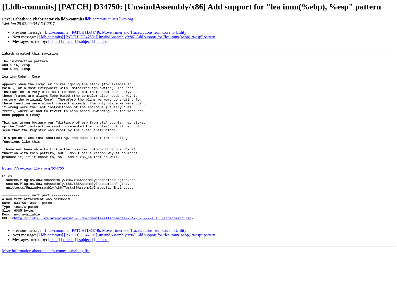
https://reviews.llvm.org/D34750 (33, 192)
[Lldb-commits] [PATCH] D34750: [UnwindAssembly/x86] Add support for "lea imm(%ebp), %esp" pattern (126, 37)
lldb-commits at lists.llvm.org (109, 19)
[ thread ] (68, 41)
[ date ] (54, 41)
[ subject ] (85, 41)
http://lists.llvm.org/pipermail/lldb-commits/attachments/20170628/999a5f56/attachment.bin (102, 251)
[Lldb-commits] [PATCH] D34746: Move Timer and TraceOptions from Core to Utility (115, 32)
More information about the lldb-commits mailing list (46, 284)
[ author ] (102, 41)
